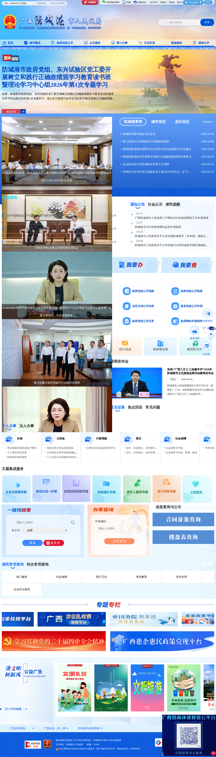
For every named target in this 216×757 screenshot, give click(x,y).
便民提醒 (172, 204)
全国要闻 (10, 198)
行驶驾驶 (101, 438)
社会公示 (155, 204)
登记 (138, 438)
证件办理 (181, 576)
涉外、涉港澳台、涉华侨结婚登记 (144, 448)
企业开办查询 (22, 589)
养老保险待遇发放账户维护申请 (24, 448)
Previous (5, 619)
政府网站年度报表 (191, 321)
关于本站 (78, 740)
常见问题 (152, 407)
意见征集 (117, 407)
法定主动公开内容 (143, 306)
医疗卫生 (101, 576)
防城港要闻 (133, 122)
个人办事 (9, 426)
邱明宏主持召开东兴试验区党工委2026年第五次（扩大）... (158, 171)
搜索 (207, 22)
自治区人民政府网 (57, 3)
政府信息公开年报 (191, 306)
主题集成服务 (13, 469)
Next (211, 619)
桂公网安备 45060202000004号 (73, 749)
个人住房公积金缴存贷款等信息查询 (66, 457)
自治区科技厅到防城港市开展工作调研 (146, 164)
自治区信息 (50, 198)
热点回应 (135, 407)
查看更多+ (208, 122)
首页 (10, 42)
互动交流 (149, 42)
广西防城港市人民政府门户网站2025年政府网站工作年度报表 (172, 217)
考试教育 (141, 576)
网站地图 (60, 740)
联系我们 (69, 740)
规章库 (55, 543)
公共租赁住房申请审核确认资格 (64, 452)
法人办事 (26, 426)
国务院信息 (30, 198)
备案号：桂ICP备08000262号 (101, 749)
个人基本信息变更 (17, 452)
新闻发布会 (119, 361)
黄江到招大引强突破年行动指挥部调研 (146, 141)
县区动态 (182, 122)
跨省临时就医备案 (17, 457)
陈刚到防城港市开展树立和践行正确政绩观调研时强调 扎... (158, 156)
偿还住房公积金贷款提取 (60, 448)
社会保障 (180, 438)
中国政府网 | (41, 3)
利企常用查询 (38, 564)
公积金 (61, 438)
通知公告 (137, 204)
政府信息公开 (65, 42)
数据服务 (176, 42)
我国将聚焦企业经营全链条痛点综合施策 (31, 228)
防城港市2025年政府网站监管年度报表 (158, 226)
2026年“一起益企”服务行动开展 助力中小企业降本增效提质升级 (45, 241)
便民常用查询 (13, 564)
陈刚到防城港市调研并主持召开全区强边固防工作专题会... (158, 149)
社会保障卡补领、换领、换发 (181, 452)
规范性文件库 (196, 349)
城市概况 (34, 42)
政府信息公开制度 (191, 291)
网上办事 (122, 42)
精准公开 (203, 42)
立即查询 (119, 541)
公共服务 (94, 42)
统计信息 (125, 349)
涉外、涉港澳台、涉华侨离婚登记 (144, 452)
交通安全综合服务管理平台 (101, 448)
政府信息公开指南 (143, 291)
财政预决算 (160, 349)
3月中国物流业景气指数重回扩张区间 (29, 215)
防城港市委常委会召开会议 (139, 133)
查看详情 (11, 111)
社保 (19, 438)
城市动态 (158, 122)
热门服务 (21, 576)
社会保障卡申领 (174, 448)
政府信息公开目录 (143, 321)
